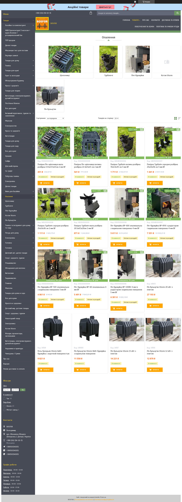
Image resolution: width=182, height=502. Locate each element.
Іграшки (8, 156)
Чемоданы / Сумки (12, 354)
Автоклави (9, 273)
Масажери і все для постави (16, 50)
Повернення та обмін (144, 27)
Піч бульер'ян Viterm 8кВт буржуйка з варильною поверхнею (90, 352)
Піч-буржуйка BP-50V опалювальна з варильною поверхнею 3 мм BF (53, 288)
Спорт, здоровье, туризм (15, 313)
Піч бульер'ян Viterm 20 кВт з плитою (160, 288)
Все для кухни (11, 298)
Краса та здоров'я (12, 131)
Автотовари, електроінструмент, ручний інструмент (18, 97)
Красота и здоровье (13, 303)
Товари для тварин (12, 91)
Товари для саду (12, 146)
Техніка (8, 66)
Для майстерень (11, 166)
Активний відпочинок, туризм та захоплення (18, 114)
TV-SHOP (8, 171)
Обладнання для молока (15, 268)
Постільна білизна (12, 103)
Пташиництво (10, 263)
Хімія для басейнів (12, 191)
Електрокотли (10, 126)
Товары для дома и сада (15, 293)
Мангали (8, 121)
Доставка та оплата (170, 20)
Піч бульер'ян (10, 220)
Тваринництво (10, 278)
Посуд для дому (12, 233)
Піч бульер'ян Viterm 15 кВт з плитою (123, 352)
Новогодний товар (12, 318)
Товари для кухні (12, 70)
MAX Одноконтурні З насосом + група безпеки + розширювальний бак (17, 32)
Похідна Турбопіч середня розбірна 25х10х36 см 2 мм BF (53, 227)
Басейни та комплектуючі (15, 25)
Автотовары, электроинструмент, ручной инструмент (18, 342)
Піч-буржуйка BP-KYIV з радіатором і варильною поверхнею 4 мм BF (162, 227)
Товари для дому (12, 60)
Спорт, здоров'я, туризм (14, 258)
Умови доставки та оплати (14, 369)
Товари (6, 20)
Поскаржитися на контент (84, 499)
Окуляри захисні (11, 55)
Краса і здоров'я (12, 86)
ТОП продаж (10, 40)
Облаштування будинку (14, 81)
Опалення (9, 196)
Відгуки (6, 364)
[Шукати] (177, 13)
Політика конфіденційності (104, 499)
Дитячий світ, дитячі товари (16, 253)
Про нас (6, 359)
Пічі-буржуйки (11, 211)
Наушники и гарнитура (14, 348)
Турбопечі (9, 206)
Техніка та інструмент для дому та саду (17, 226)
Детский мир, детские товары (17, 308)
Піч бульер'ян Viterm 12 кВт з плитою (159, 352)
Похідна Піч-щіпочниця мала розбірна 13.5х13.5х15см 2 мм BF (52, 165)
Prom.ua (103, 497)
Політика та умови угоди (167, 27)
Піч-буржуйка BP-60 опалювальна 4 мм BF (90, 288)
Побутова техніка (12, 176)
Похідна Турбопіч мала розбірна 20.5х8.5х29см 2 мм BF (88, 227)
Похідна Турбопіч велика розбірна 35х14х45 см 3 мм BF (125, 165)
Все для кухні (10, 108)
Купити (46, 183)
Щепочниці (9, 201)
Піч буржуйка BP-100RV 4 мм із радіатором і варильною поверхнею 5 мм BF (126, 290)
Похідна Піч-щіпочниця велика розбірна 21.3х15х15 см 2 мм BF (87, 165)
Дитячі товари (10, 45)
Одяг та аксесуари (12, 75)
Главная (8, 283)
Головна (8, 243)
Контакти (155, 20)
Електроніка (10, 181)
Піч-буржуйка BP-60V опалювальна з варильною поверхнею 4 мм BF (126, 227)
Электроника (10, 323)
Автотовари (9, 136)
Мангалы (8, 288)
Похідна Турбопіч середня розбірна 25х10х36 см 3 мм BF (162, 165)
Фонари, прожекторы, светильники (14, 334)
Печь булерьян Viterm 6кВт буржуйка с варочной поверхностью (53, 352)
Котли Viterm (10, 215)
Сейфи (7, 161)
